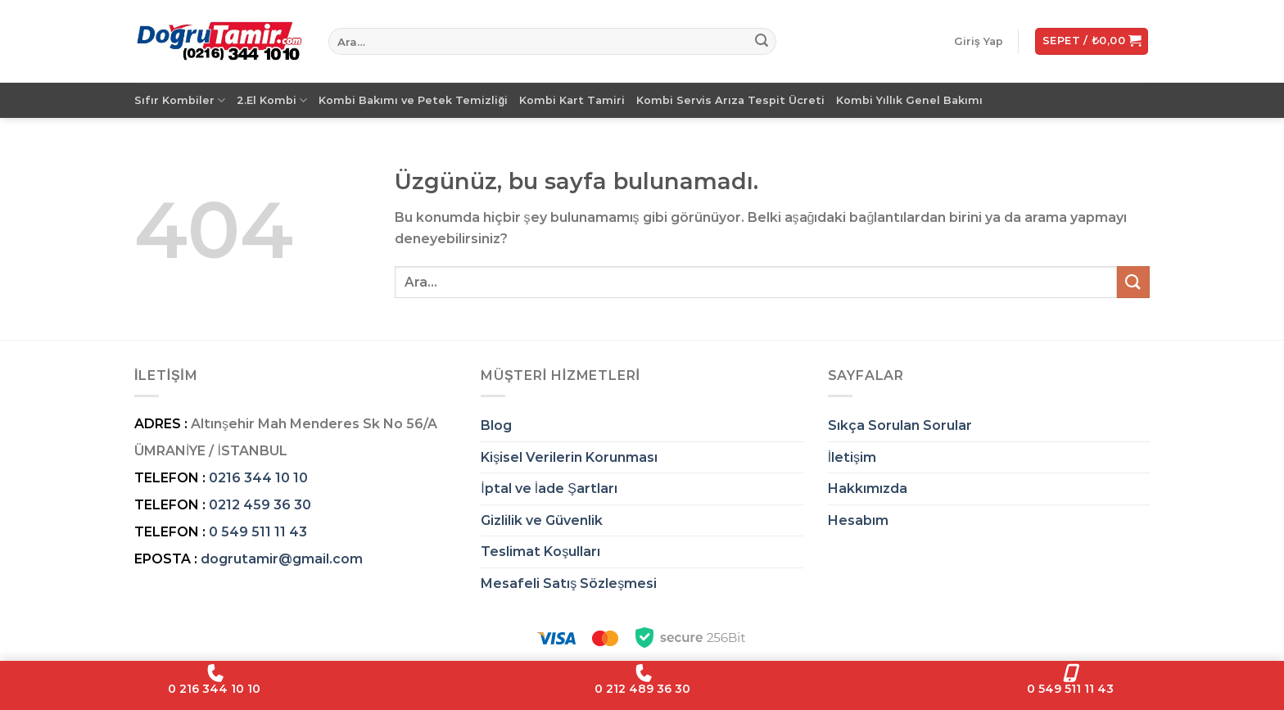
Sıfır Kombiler (179, 100)
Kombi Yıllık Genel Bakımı (909, 100)
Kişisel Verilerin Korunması (569, 457)
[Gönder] (761, 42)
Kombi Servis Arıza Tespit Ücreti (730, 100)
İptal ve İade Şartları (549, 488)
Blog (496, 425)
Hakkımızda (867, 488)
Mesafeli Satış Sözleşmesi (569, 583)
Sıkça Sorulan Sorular (900, 425)
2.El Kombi (272, 100)
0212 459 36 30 (260, 505)
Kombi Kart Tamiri (572, 100)
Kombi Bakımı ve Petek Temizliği (413, 100)
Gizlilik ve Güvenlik (542, 520)
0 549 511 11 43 (258, 532)
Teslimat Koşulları (540, 551)
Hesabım (858, 520)
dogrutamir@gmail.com (282, 559)
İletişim (852, 457)
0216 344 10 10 (258, 478)
